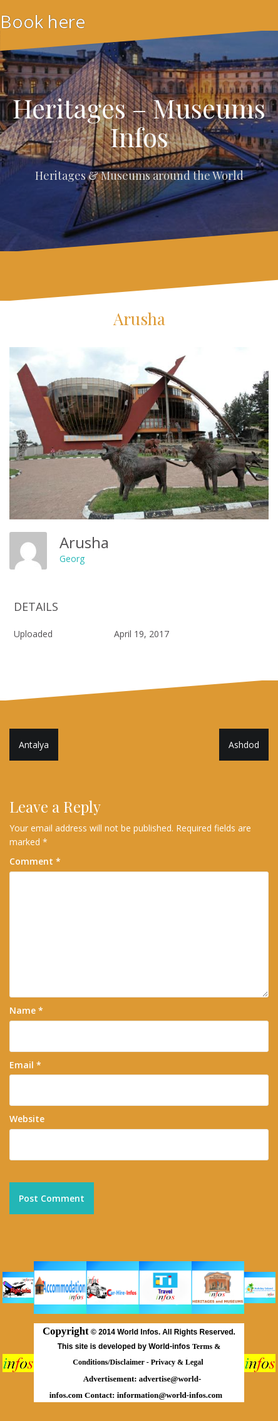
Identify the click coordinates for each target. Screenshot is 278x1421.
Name (26, 1010)
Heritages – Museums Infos (139, 122)
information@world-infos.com (169, 1395)
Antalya (34, 745)
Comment (35, 861)
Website (26, 1119)
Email (25, 1065)
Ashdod (244, 745)
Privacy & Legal (178, 1362)
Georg (72, 559)
